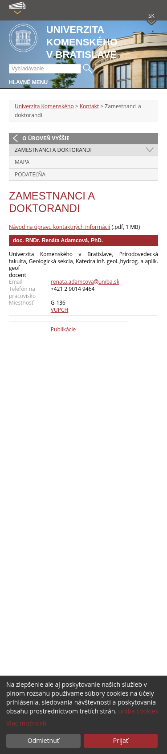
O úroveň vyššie (45, 138)
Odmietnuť (43, 740)
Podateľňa (30, 174)
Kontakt (89, 106)
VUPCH (60, 310)
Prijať (120, 740)
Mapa (22, 162)
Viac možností (26, 723)
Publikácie (63, 329)
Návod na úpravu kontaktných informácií (59, 227)
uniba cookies (138, 711)
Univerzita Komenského (44, 106)
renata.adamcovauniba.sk (85, 281)
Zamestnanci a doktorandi (53, 150)
